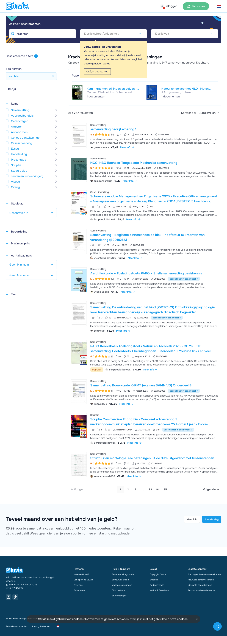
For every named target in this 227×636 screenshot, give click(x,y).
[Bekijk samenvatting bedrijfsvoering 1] (144, 135)
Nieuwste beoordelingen (200, 585)
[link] (76, 489)
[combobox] (113, 33)
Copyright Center (158, 574)
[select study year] (31, 212)
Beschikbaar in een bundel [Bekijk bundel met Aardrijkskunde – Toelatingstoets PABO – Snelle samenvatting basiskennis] (184, 278)
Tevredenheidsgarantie (123, 574)
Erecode (154, 579)
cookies (77, 619)
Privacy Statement (41, 626)
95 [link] (165, 489)
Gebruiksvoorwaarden (16, 626)
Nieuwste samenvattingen (201, 579)
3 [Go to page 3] (135, 489)
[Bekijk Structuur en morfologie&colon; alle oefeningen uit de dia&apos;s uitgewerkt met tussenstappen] (144, 464)
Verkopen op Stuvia (83, 579)
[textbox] (113, 33)
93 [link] (150, 489)
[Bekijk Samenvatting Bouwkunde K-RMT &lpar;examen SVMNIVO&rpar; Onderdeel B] (144, 392)
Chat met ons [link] (118, 590)
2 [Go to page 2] (128, 489)
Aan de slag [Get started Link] (212, 519)
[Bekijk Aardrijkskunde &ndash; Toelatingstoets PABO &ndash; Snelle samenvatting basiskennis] (144, 280)
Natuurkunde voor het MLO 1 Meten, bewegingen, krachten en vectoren (185, 89)
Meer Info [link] (127, 147)
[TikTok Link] (15, 597)
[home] (17, 6)
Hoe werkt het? (81, 574)
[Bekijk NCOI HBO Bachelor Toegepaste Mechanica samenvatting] (144, 169)
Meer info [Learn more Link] (192, 519)
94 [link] (157, 489)
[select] (209, 113)
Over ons (78, 585)
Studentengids (119, 595)
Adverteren (79, 590)
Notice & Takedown (159, 590)
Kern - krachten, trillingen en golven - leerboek (112, 89)
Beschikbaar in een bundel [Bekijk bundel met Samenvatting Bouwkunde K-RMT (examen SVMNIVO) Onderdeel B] (184, 390)
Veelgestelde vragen (122, 585)
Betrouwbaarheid (120, 579)
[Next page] (211, 489)
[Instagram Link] (8, 597)
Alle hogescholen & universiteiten (204, 574)
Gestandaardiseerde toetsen (202, 590)
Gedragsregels (157, 585)
